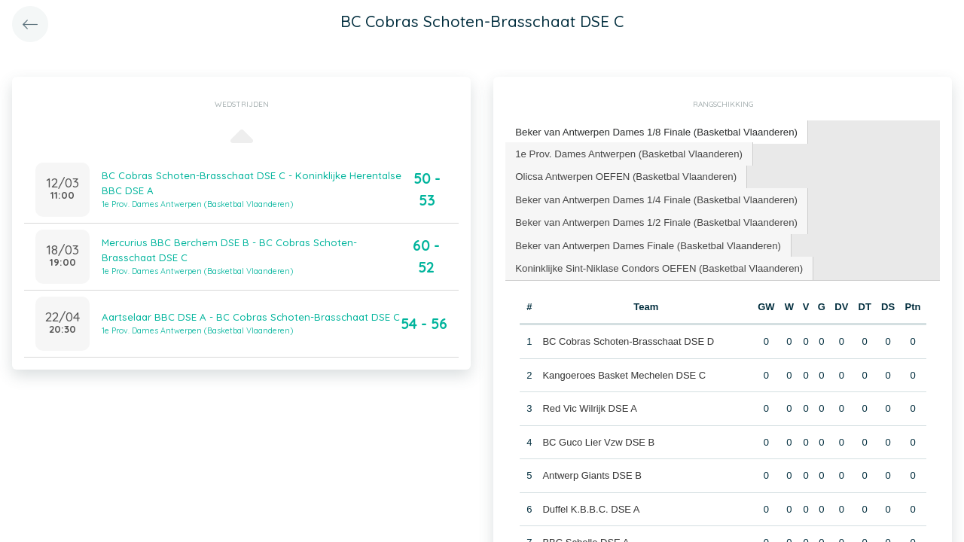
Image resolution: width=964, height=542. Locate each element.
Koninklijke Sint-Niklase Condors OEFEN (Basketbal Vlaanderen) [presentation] (656, 265)
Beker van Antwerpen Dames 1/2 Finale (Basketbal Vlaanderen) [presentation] (654, 220)
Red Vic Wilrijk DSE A (589, 406)
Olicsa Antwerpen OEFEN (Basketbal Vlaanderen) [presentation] (624, 175)
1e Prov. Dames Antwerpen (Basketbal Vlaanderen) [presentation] (627, 152)
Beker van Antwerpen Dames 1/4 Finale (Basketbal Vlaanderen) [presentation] (654, 197)
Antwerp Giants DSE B (592, 473)
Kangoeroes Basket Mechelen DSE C (624, 372)
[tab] (654, 132)
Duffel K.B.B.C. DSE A (590, 506)
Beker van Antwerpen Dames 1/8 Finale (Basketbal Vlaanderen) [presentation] (654, 131)
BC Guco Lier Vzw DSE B (598, 439)
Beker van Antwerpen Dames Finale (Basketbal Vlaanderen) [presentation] (645, 242)
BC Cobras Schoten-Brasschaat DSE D (628, 339)
